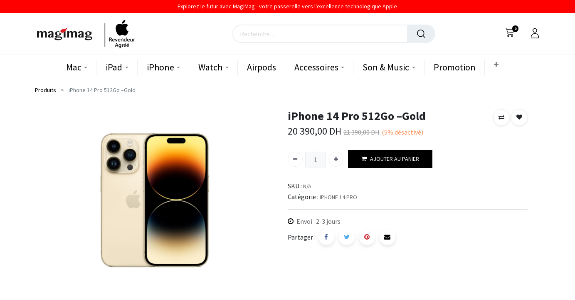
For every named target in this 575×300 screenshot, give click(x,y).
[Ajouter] (335, 159)
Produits (45, 90)
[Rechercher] (421, 33)
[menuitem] (261, 67)
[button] (497, 65)
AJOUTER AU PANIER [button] (390, 159)
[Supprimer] (295, 159)
